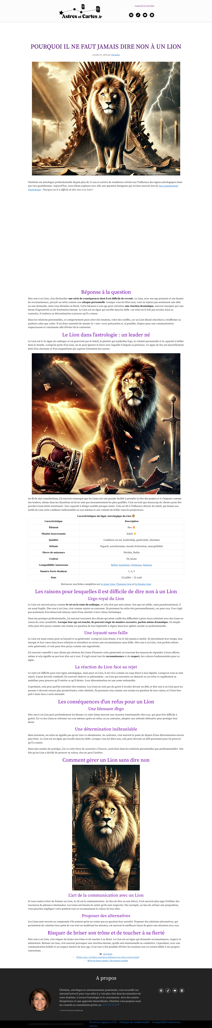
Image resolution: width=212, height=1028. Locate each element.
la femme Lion (143, 584)
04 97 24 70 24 (109, 1005)
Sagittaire (124, 565)
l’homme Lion (124, 584)
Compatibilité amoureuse (166, 1022)
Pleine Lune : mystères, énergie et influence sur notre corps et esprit (107, 957)
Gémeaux (136, 565)
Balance (147, 565)
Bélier (114, 565)
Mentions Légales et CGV (103, 1022)
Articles (93, 1026)
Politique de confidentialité (134, 1022)
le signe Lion (108, 584)
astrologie (107, 954)
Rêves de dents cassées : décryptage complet (107, 960)
